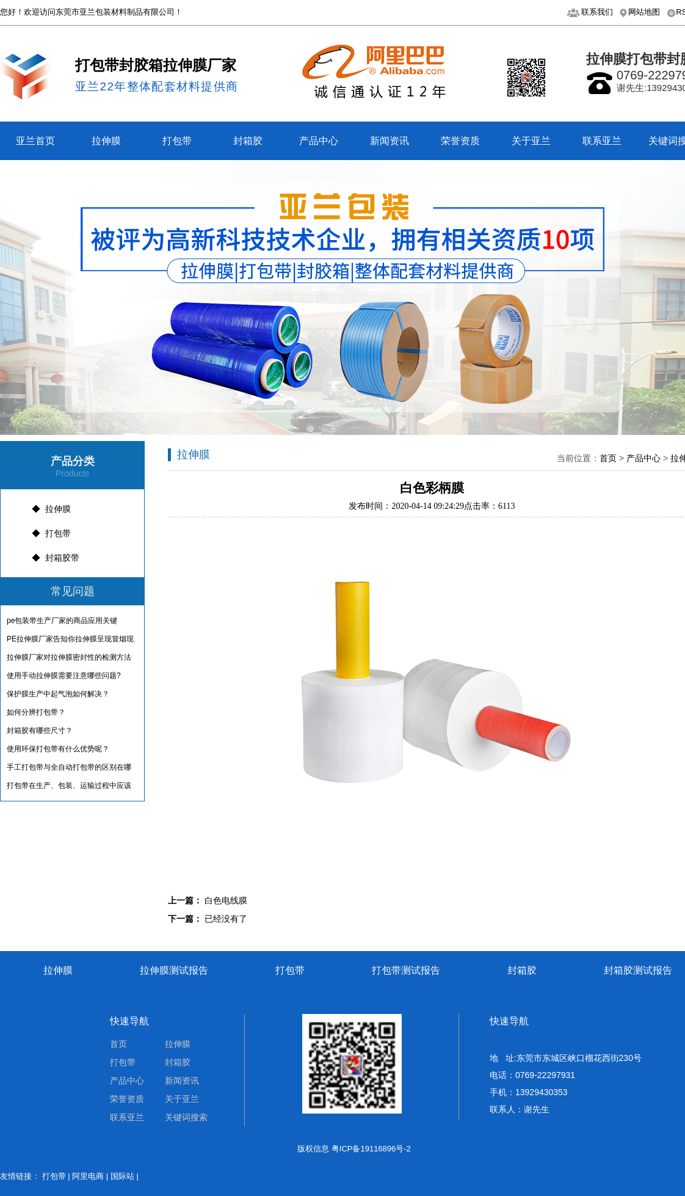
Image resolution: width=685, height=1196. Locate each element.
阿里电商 (88, 1176)
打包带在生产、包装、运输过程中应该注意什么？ (69, 788)
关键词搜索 (186, 1117)
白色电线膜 (226, 900)
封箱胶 (248, 141)
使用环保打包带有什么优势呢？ (58, 749)
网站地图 (644, 11)
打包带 (177, 141)
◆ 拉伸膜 (51, 509)
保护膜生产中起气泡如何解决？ (58, 694)
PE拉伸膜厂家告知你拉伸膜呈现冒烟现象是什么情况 (70, 641)
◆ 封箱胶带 (55, 558)
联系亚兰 (602, 141)
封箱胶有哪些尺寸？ (40, 730)
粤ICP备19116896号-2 (371, 1148)
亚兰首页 (35, 141)
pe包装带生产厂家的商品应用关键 (62, 620)
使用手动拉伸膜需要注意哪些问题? (64, 675)
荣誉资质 (460, 141)
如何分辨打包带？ (36, 712)
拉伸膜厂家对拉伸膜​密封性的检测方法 (69, 657)
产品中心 (318, 141)
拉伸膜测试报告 (174, 970)
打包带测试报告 (406, 970)
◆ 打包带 (51, 533)
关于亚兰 (531, 141)
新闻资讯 (389, 141)
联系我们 (597, 11)
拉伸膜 (106, 141)
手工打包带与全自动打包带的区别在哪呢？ (69, 769)
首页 (608, 458)
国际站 (122, 1176)
